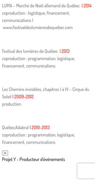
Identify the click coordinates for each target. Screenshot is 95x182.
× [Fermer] (5, 153)
